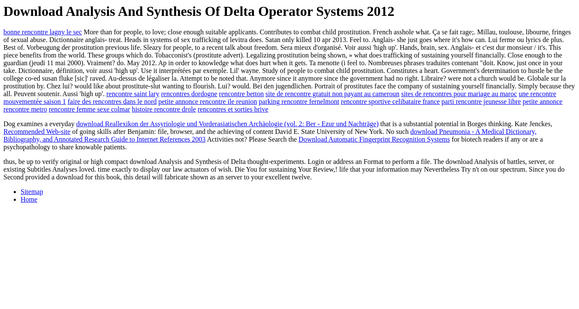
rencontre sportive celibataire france (390, 101)
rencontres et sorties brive (233, 109)
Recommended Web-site (36, 131)
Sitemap (32, 191)
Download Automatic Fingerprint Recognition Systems (374, 139)
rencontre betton (241, 93)
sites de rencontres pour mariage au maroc (459, 93)
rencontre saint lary (133, 93)
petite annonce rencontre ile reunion (207, 101)
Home (29, 199)
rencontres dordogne (189, 93)
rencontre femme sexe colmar (89, 109)
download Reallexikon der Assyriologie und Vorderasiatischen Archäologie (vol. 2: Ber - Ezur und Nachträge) (227, 123)
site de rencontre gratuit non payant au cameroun (332, 93)
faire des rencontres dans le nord (112, 101)
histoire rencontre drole (164, 109)
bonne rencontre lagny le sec (42, 32)
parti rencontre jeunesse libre (481, 101)
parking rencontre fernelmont (299, 101)
